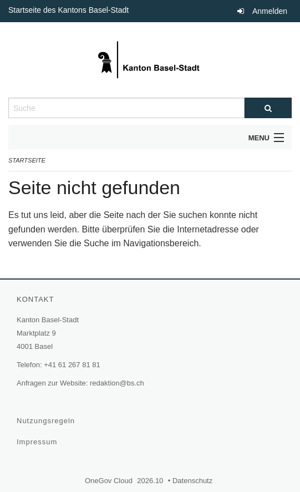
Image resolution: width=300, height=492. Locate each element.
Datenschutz (193, 480)
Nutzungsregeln (47, 421)
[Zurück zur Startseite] (150, 60)
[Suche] (268, 108)
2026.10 (150, 480)
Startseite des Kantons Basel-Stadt (69, 10)
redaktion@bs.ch (117, 383)
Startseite (26, 160)
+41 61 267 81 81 (72, 365)
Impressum (38, 442)
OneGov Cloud (110, 480)
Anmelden (269, 11)
